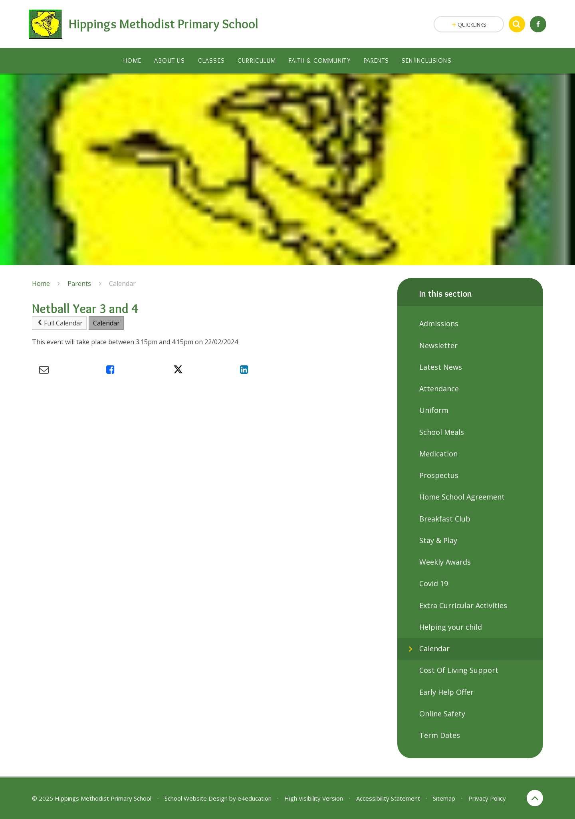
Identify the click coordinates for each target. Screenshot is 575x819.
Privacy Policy (487, 798)
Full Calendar (59, 323)
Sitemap (444, 798)
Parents (79, 283)
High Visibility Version (313, 798)
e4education (255, 798)
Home (41, 283)
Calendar (122, 283)
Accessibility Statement (388, 798)
